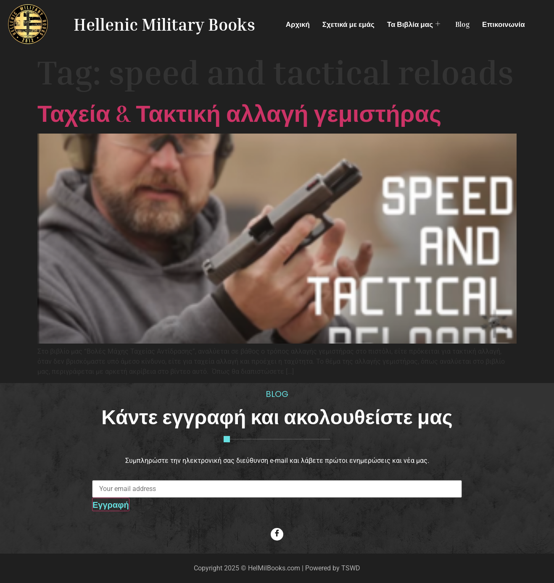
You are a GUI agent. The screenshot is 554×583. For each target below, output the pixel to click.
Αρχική (298, 24)
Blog (462, 24)
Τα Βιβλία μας (413, 24)
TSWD (350, 568)
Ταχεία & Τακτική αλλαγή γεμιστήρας (239, 113)
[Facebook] (277, 534)
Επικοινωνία (503, 24)
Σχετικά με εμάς (348, 24)
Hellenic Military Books (164, 24)
